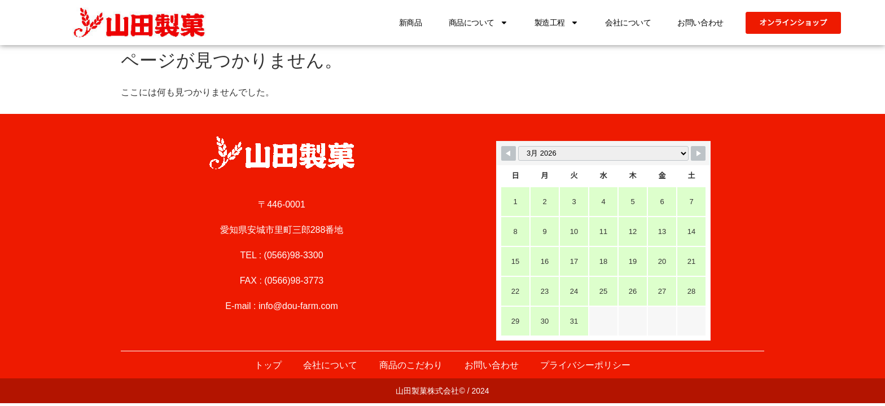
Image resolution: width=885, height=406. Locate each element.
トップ (266, 365)
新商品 (406, 22)
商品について (473, 23)
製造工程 (552, 23)
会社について (624, 22)
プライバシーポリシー (587, 365)
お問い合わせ (696, 22)
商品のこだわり (410, 365)
